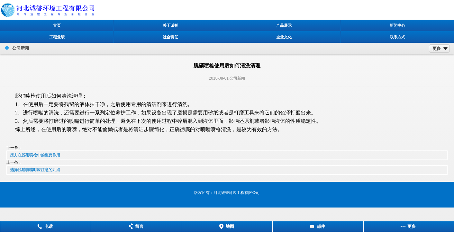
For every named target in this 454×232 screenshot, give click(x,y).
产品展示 (284, 25)
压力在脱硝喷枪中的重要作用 (35, 155)
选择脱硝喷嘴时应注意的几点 (35, 170)
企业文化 (284, 37)
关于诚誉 (170, 25)
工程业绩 (57, 37)
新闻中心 (397, 25)
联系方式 (397, 37)
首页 (57, 25)
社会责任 (170, 37)
